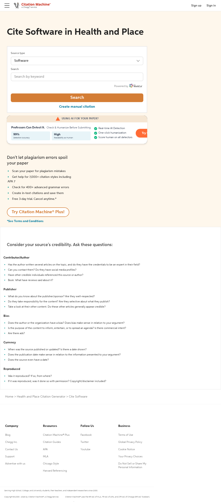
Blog (7, 435)
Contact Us (11, 449)
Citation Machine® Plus (56, 435)
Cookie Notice (126, 449)
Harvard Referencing (55, 471)
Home (9, 396)
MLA (45, 456)
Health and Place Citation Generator (41, 396)
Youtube (85, 449)
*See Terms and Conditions (25, 221)
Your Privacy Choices (130, 456)
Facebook (86, 435)
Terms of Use (125, 435)
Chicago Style (51, 464)
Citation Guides (52, 442)
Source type (18, 53)
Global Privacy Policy (130, 442)
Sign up (196, 5)
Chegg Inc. (11, 442)
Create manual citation (77, 107)
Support (9, 456)
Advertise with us (15, 464)
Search (15, 69)
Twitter (85, 442)
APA (45, 449)
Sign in (211, 5)
